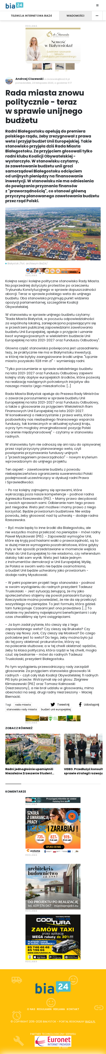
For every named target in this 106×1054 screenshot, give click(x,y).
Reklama (59, 1009)
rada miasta (23, 704)
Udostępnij (89, 704)
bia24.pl (90, 1021)
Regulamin (44, 1009)
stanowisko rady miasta (22, 709)
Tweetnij (60, 704)
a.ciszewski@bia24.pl (57, 79)
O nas (31, 1009)
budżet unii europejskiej (56, 709)
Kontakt (73, 1009)
